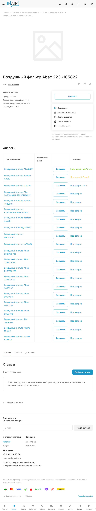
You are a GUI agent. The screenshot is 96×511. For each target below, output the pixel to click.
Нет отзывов (13, 85)
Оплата (18, 352)
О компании (31, 442)
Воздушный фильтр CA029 (17, 185)
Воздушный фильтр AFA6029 (18, 169)
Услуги (6, 445)
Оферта (28, 496)
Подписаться (83, 428)
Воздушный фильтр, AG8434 (18, 244)
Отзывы (7, 352)
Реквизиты (30, 445)
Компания (30, 437)
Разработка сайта (85, 496)
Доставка (30, 352)
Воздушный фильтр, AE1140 (17, 227)
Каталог (6, 442)
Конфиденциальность (12, 496)
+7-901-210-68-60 (11, 454)
